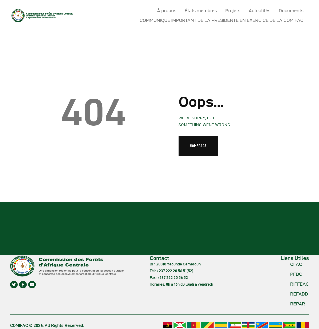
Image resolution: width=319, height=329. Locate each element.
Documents (291, 10)
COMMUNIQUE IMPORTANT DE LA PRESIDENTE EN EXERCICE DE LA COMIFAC (221, 20)
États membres (201, 10)
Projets (232, 10)
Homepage (198, 146)
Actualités (259, 10)
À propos (166, 10)
